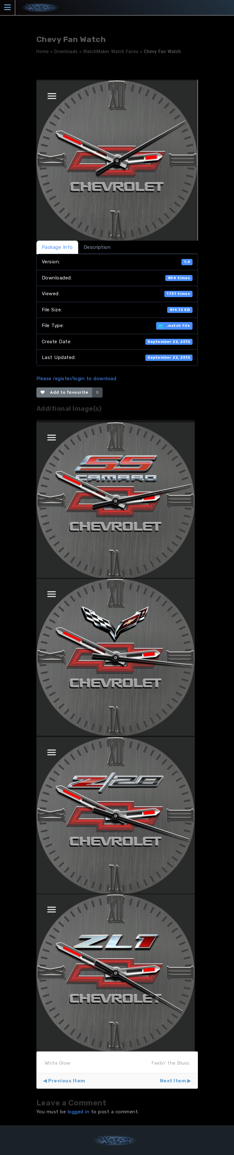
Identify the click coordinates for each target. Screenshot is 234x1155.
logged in (79, 1112)
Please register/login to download (76, 378)
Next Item (173, 1081)
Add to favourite (64, 392)
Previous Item (66, 1081)
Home (42, 51)
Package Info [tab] (57, 247)
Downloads (66, 51)
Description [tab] (97, 247)
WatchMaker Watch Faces (110, 51)
